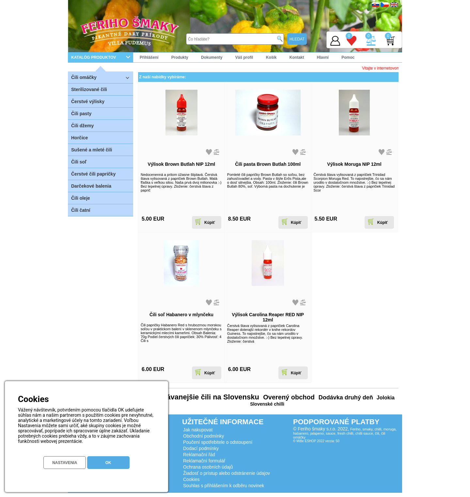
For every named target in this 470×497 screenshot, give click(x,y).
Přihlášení (149, 57)
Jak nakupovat (197, 429)
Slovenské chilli (267, 404)
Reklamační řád (199, 454)
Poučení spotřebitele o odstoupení (218, 442)
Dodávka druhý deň (345, 397)
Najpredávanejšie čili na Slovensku (199, 397)
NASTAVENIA (64, 462)
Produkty (179, 57)
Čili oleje (80, 198)
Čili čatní (80, 210)
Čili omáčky (102, 77)
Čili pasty (81, 113)
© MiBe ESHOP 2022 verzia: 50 (316, 441)
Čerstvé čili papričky (93, 174)
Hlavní (323, 57)
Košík (271, 57)
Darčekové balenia (91, 186)
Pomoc (347, 57)
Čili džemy (82, 125)
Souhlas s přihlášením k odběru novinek (223, 485)
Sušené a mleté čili (91, 149)
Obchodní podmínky (203, 436)
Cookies (191, 479)
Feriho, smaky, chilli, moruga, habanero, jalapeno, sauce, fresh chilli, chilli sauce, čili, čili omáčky (345, 433)
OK (108, 462)
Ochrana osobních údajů (208, 467)
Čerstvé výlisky (87, 101)
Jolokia (385, 397)
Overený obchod (288, 397)
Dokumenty (211, 57)
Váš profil (244, 57)
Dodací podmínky (201, 448)
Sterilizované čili (89, 89)
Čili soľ (78, 161)
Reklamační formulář (204, 460)
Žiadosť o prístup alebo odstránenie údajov (226, 473)
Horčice (79, 137)
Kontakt (297, 57)
